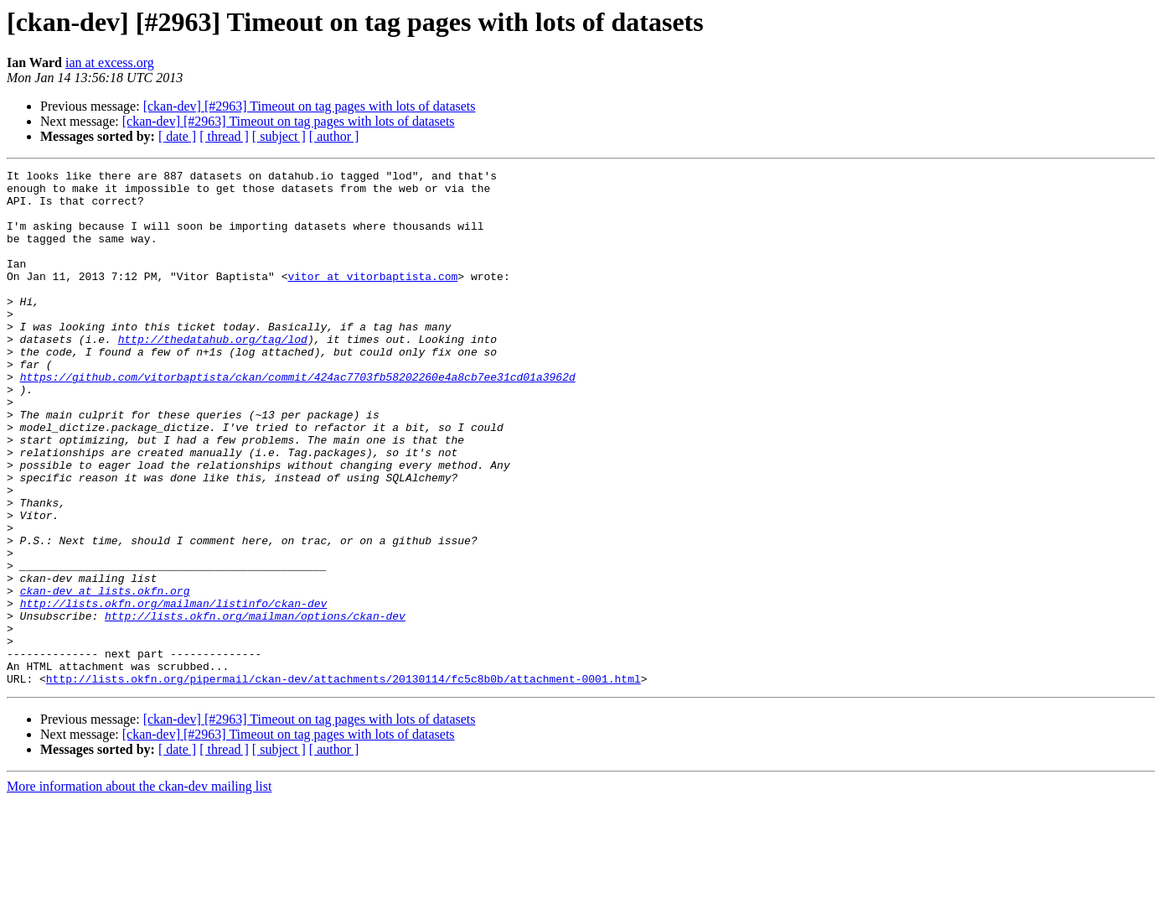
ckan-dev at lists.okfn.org (105, 675)
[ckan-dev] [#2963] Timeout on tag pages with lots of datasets (309, 106)
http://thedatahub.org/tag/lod (212, 374)
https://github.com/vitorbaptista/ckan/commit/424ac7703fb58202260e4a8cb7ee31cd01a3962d (298, 419)
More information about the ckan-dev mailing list (139, 889)
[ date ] (177, 136)
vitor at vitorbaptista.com (372, 298)
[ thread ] (224, 136)
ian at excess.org (109, 62)
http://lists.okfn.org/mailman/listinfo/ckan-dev (174, 691)
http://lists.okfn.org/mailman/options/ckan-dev (255, 706)
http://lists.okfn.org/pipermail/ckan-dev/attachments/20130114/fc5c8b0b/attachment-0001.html (343, 781)
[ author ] (334, 136)
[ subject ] (279, 136)
